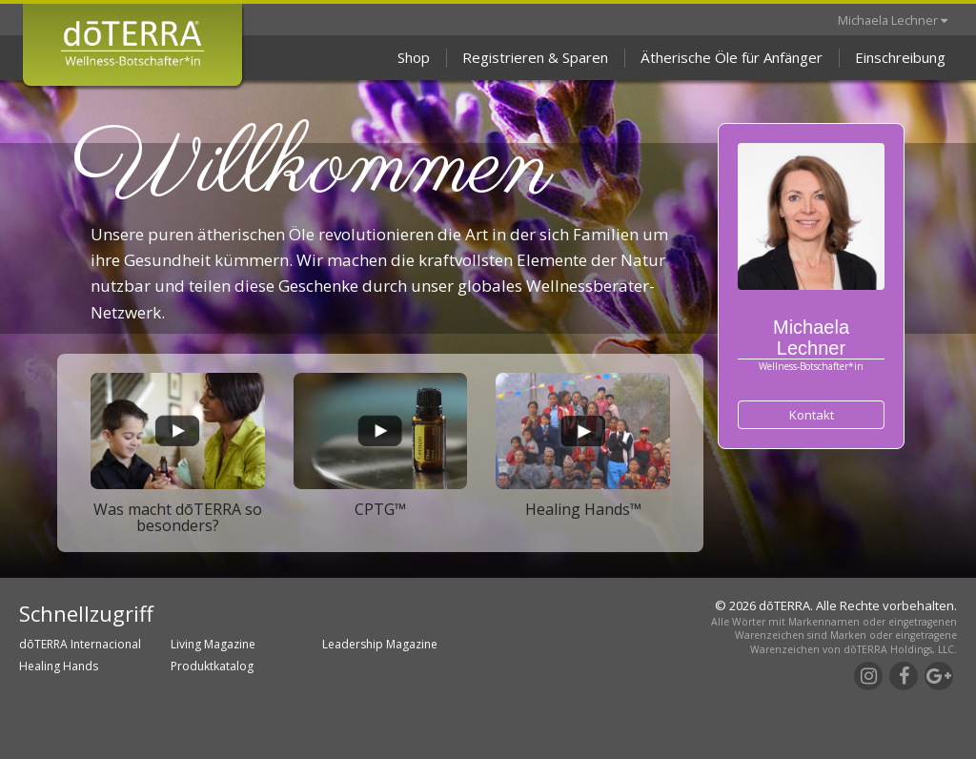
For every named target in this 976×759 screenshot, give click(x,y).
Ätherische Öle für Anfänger (731, 57)
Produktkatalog (212, 666)
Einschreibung (900, 57)
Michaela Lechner (892, 20)
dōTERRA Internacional (80, 644)
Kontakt (811, 414)
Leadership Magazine (379, 644)
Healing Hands (58, 666)
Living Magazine (213, 644)
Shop (413, 57)
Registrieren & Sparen (535, 57)
